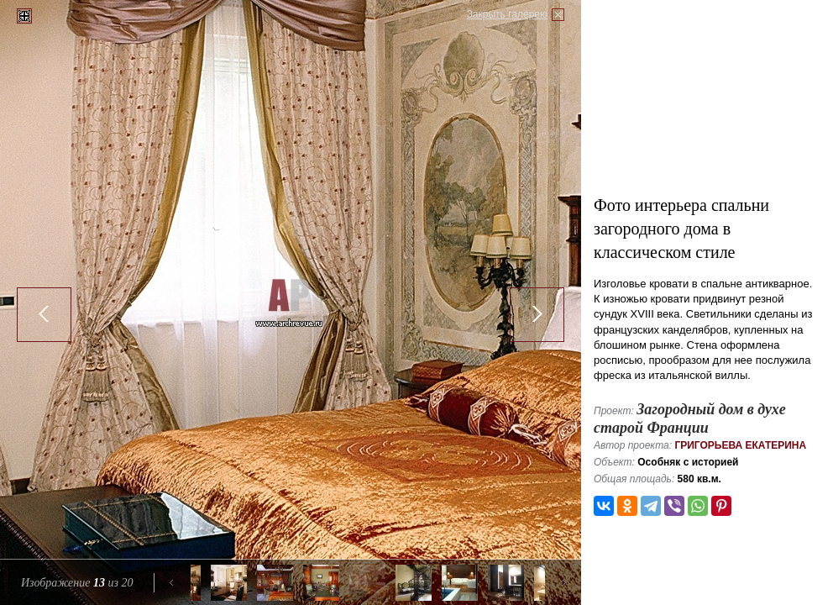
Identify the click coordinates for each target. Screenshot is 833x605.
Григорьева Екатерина (740, 445)
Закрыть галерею (507, 14)
